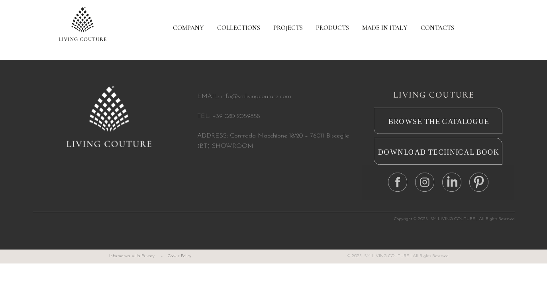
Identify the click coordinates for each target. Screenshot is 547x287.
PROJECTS (288, 28)
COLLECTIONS (238, 28)
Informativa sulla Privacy (132, 256)
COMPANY (188, 28)
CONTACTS (437, 28)
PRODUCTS (332, 28)
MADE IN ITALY (385, 28)
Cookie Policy (179, 256)
